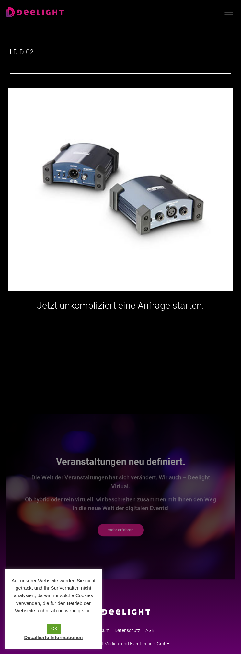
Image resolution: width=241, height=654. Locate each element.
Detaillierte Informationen (53, 637)
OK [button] (54, 628)
